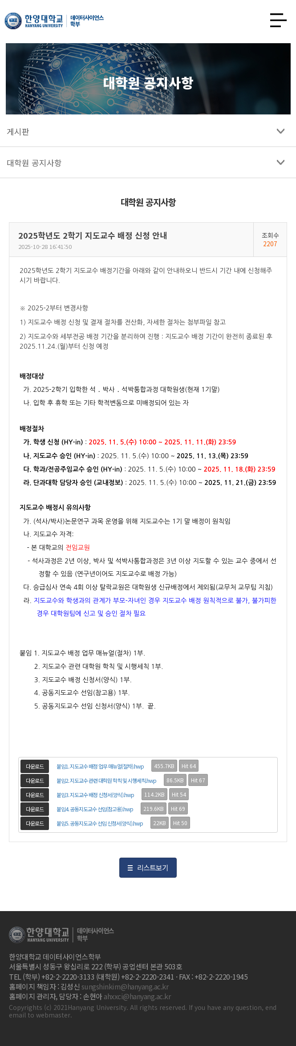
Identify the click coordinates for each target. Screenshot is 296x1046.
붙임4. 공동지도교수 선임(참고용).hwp (95, 809)
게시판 (18, 131)
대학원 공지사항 (34, 162)
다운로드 (35, 766)
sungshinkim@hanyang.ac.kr (125, 986)
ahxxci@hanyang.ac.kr (137, 996)
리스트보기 (152, 867)
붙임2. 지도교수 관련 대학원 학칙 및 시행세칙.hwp (106, 780)
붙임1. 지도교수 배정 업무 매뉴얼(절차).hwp (100, 766)
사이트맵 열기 (275, 18)
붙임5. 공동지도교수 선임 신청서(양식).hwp (100, 823)
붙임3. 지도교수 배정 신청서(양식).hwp (95, 794)
